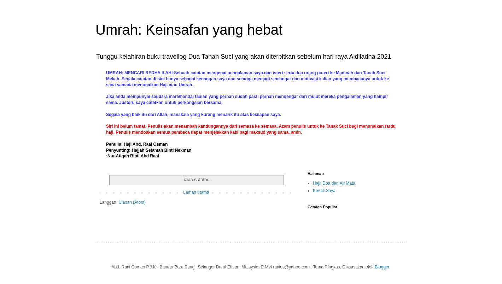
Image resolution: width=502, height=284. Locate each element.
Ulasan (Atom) (132, 202)
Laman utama (196, 192)
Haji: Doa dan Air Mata (334, 183)
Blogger (382, 267)
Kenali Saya (324, 190)
